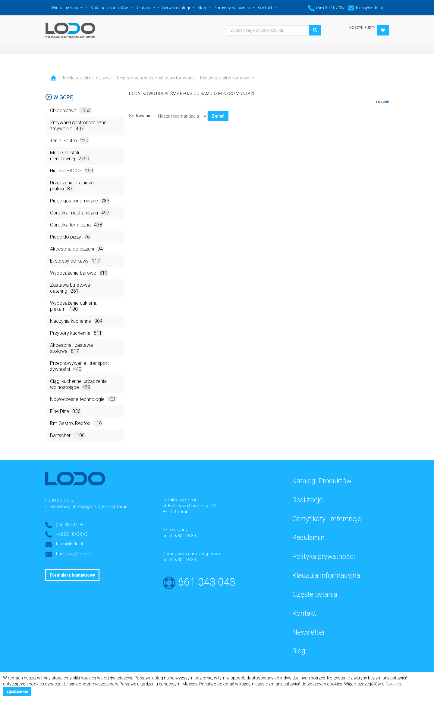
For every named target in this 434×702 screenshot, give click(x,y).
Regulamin (308, 538)
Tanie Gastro (70, 140)
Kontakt (264, 7)
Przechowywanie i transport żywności (79, 366)
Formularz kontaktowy (72, 575)
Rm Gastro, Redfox (76, 423)
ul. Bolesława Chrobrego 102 (190, 505)
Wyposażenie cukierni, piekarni (73, 306)
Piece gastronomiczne (80, 200)
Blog (201, 7)
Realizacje (145, 7)
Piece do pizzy (70, 236)
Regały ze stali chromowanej (227, 77)
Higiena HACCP (72, 170)
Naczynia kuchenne (77, 321)
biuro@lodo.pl (365, 7)
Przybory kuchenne (76, 333)
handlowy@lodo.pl (74, 553)
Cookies (393, 684)
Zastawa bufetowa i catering (71, 288)
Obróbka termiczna (76, 224)
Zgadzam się (17, 691)
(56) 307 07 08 (326, 7)
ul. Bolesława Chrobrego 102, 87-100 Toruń (86, 506)
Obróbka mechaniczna (80, 212)
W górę (59, 97)
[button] (383, 30)
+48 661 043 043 (71, 534)
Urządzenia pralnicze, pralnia (72, 186)
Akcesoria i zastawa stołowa (71, 348)
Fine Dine (66, 411)
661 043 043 (206, 582)
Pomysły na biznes (232, 7)
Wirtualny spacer (67, 7)
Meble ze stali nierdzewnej (87, 77)
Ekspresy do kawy (75, 260)
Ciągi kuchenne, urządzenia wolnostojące (78, 384)
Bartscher (68, 435)
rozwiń (382, 101)
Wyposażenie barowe (79, 272)
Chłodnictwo (71, 110)
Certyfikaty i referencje (326, 519)
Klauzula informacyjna (326, 575)
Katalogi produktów (109, 7)
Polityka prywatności (323, 557)
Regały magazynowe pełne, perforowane (155, 77)
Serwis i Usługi (176, 7)
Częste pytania (314, 594)
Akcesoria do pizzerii (77, 248)
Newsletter (308, 632)
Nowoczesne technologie (83, 399)
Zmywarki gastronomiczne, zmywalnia (79, 126)
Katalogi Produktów (321, 481)
